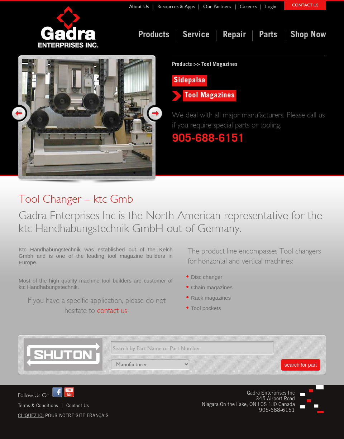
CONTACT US (305, 5)
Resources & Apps (176, 7)
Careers (248, 7)
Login (270, 7)
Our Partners (217, 7)
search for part (301, 365)
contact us (112, 310)
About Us (139, 7)
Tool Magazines (219, 64)
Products (182, 64)
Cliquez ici (31, 416)
